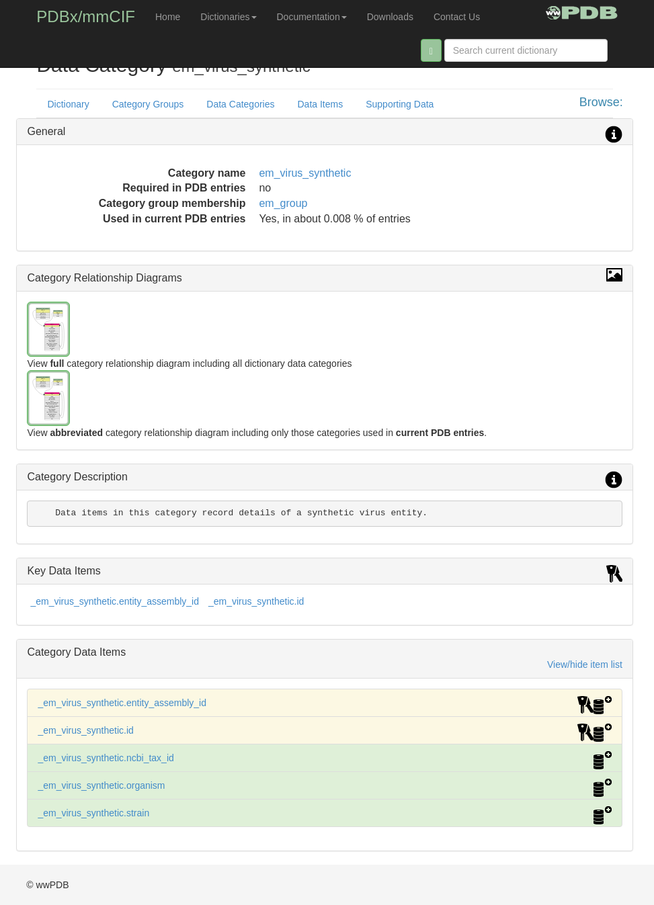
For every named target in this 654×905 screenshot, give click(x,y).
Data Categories (240, 104)
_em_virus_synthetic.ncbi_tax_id (105, 757)
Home (167, 16)
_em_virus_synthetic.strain (93, 813)
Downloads (390, 16)
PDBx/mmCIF (85, 16)
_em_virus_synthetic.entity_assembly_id (114, 601)
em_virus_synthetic (305, 173)
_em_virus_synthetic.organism (101, 785)
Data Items (320, 104)
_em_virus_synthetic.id (256, 601)
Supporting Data (400, 104)
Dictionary (68, 104)
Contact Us (457, 16)
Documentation (312, 16)
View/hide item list (584, 664)
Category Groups (148, 104)
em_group (283, 203)
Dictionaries (228, 16)
